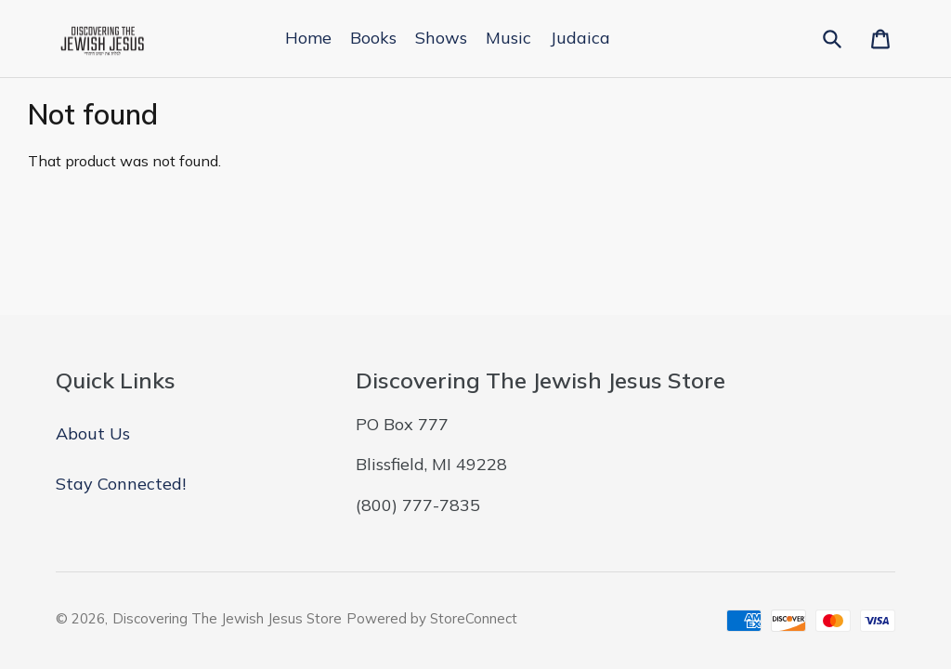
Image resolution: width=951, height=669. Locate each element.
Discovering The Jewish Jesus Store (227, 618)
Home (308, 37)
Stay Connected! (121, 483)
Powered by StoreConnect (431, 618)
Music (508, 37)
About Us (93, 433)
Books (373, 37)
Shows (441, 37)
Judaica (580, 37)
